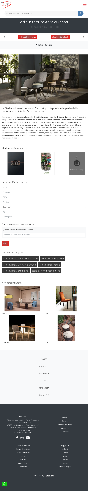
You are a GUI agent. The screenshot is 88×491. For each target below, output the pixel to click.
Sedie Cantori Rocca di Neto (46, 271)
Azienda (65, 417)
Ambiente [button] (44, 366)
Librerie (65, 459)
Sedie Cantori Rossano (52, 259)
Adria (57, 27)
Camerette (23, 463)
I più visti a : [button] (44, 395)
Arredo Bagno (65, 466)
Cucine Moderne (23, 445)
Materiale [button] (44, 373)
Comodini (23, 466)
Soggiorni (65, 445)
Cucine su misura (23, 452)
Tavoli (65, 452)
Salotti (65, 449)
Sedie (51, 27)
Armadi (23, 459)
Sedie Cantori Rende (49, 265)
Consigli (65, 421)
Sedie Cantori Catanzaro (15, 271)
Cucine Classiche (23, 449)
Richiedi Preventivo (27, 37)
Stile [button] (44, 380)
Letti (23, 456)
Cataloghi (65, 428)
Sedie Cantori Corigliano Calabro (20, 259)
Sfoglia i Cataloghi (60, 37)
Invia (5, 243)
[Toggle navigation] (85, 5)
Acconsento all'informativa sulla (19, 224)
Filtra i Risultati (44, 45)
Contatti (65, 431)
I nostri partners (65, 424)
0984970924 (24, 430)
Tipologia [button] (44, 388)
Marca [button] (44, 359)
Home (31, 27)
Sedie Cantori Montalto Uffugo (19, 265)
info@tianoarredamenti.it (25, 427)
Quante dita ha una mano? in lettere (18, 229)
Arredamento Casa (40, 27)
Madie (65, 463)
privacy (31, 224)
